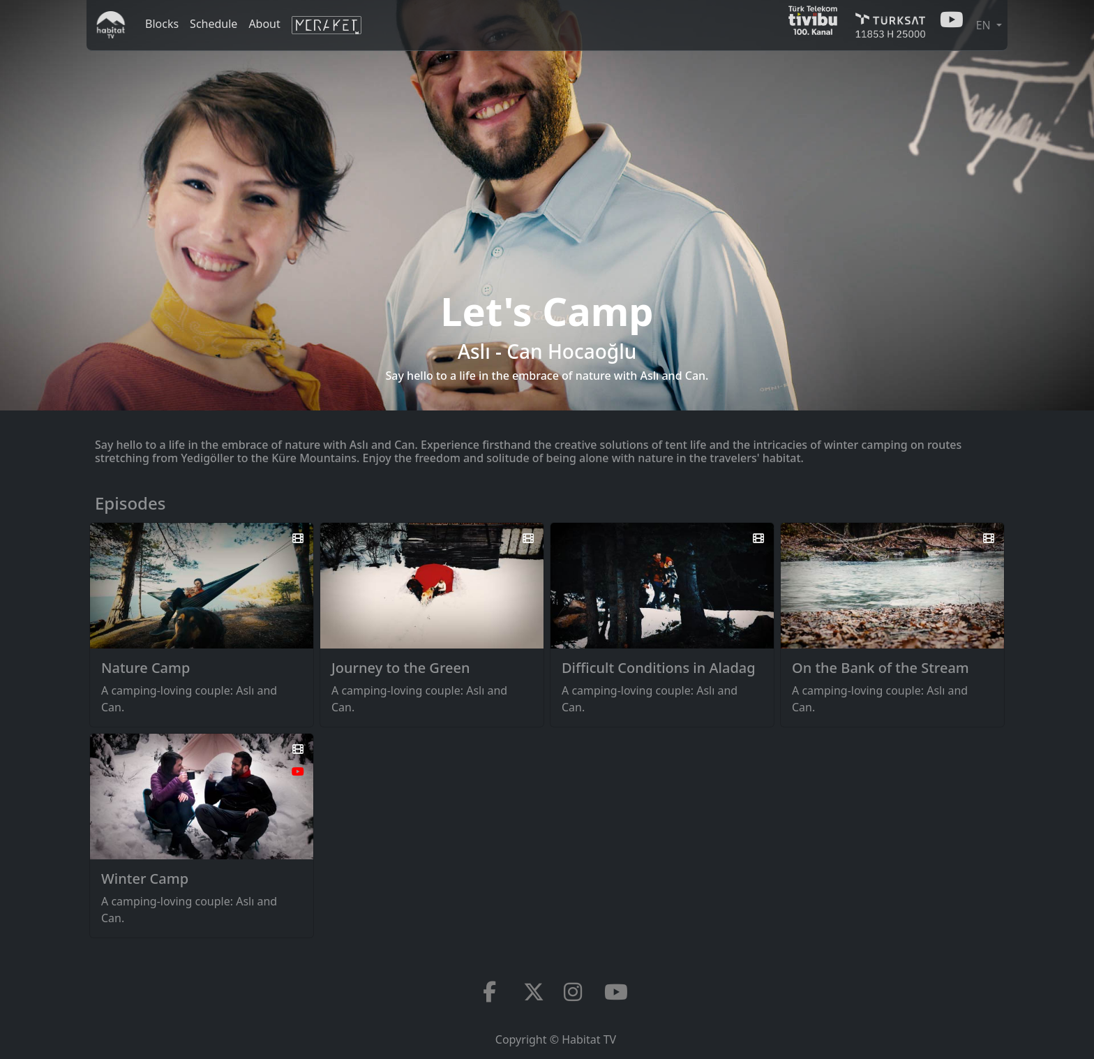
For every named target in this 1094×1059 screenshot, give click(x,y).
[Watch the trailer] (298, 538)
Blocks (162, 23)
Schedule (213, 23)
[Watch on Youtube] (298, 771)
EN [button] (985, 25)
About (264, 23)
